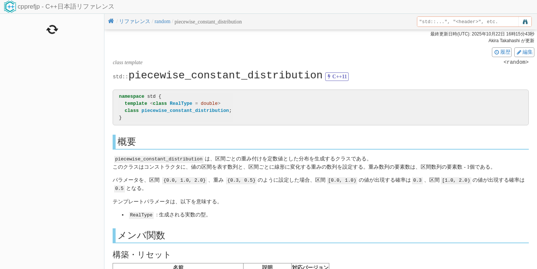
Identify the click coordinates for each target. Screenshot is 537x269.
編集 (524, 52)
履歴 (502, 52)
